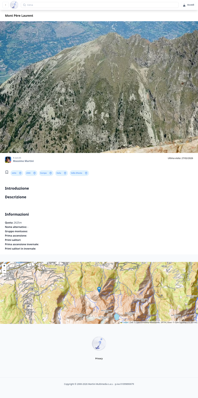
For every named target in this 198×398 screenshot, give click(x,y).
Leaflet (124, 322)
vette (14, 173)
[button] (99, 290)
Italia (58, 173)
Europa (43, 173)
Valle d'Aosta (76, 173)
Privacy (99, 358)
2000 (28, 173)
